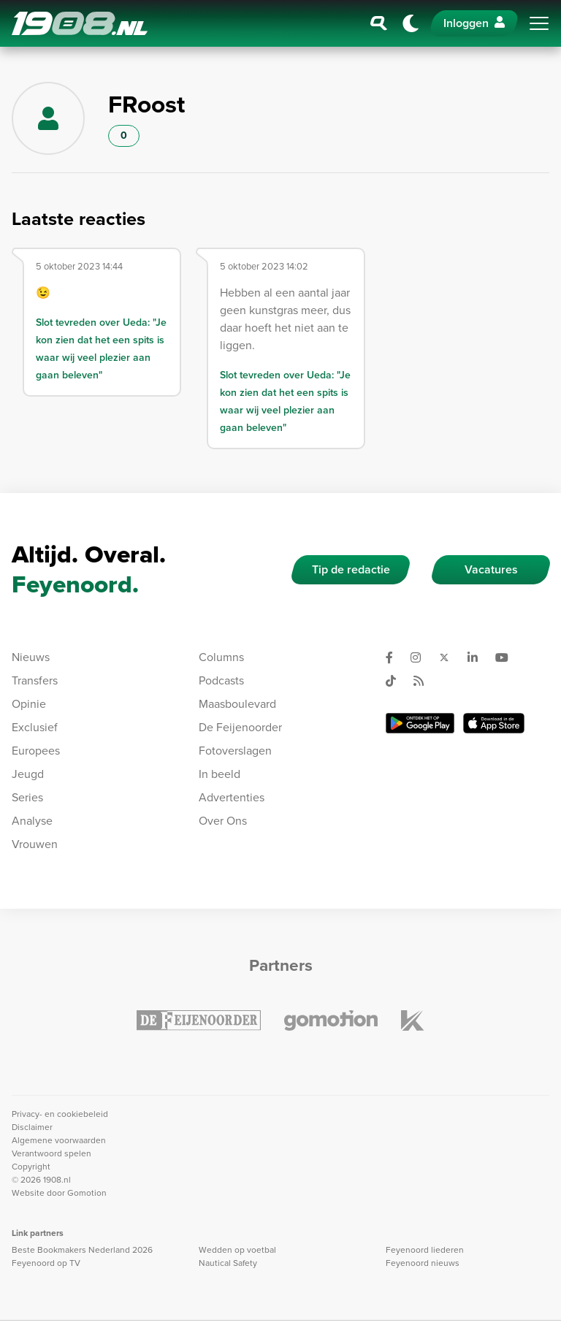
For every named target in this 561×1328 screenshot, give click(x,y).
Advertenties (231, 797)
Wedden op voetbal (237, 1249)
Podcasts (221, 680)
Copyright (31, 1166)
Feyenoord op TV (46, 1263)
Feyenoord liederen (425, 1249)
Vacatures (491, 569)
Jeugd (28, 774)
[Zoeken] (379, 23)
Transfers (35, 680)
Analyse (32, 820)
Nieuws (31, 657)
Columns (221, 657)
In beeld (219, 774)
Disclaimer (32, 1127)
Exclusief (35, 727)
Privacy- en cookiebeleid (60, 1114)
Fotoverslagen (235, 750)
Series (27, 797)
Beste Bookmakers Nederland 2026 (82, 1249)
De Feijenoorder (240, 727)
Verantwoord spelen (51, 1153)
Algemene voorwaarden (59, 1140)
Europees (36, 750)
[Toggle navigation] (539, 23)
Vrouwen (35, 844)
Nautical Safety (228, 1263)
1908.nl (80, 23)
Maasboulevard (237, 703)
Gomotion (87, 1192)
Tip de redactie (351, 569)
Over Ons (223, 820)
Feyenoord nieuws (422, 1263)
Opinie (29, 703)
